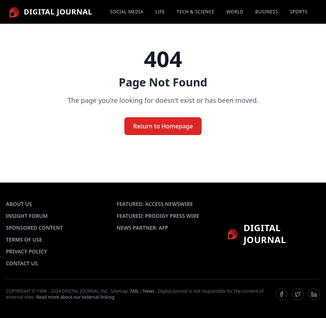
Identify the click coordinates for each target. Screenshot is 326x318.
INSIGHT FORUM (27, 215)
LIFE (160, 12)
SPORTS (299, 12)
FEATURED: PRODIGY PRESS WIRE (158, 215)
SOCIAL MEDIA (127, 12)
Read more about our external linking (75, 297)
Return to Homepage (163, 126)
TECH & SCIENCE (196, 12)
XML (134, 291)
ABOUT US (19, 203)
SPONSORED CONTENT (34, 227)
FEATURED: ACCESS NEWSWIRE (155, 203)
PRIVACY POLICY (26, 251)
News (148, 291)
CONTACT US (22, 263)
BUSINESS (266, 12)
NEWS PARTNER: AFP (142, 227)
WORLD (235, 12)
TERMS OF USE (24, 239)
